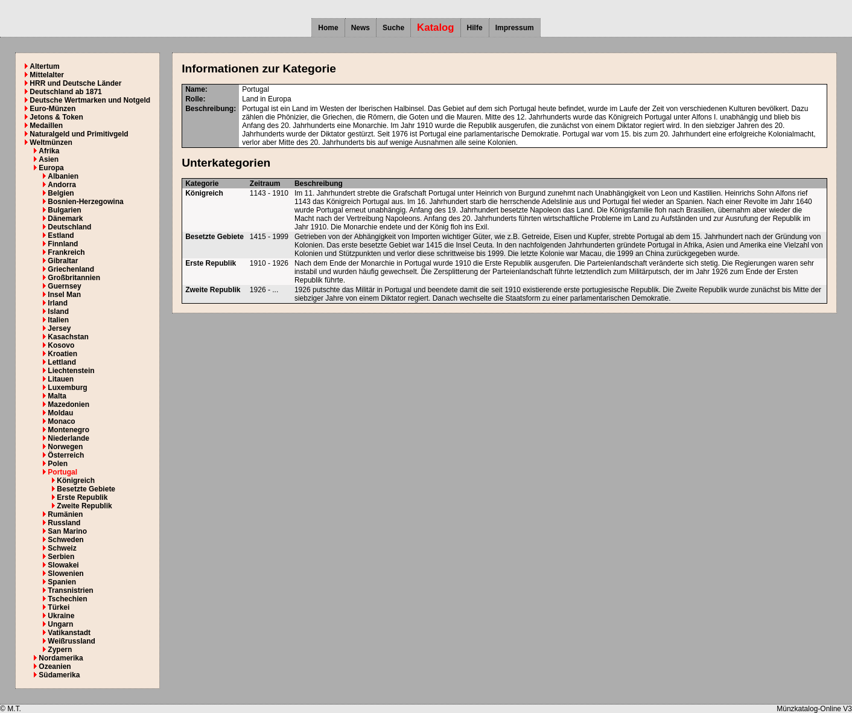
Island (58, 311)
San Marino (67, 531)
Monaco (61, 421)
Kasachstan (68, 337)
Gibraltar (63, 261)
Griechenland (71, 269)
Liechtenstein (71, 370)
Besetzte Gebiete (86, 489)
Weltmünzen (51, 142)
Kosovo (61, 345)
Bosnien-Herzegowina (85, 201)
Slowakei (63, 565)
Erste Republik (82, 497)
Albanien (63, 176)
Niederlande (68, 438)
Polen (58, 463)
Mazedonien (68, 404)
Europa (51, 168)
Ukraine (61, 616)
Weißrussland (71, 641)
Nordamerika (61, 658)
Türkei (58, 607)
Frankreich (66, 252)
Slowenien (65, 573)
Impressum (514, 28)
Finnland (63, 244)
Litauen (61, 379)
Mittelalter (47, 75)
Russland (64, 523)
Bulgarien (64, 210)
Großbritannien (74, 277)
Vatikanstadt (69, 632)
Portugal (62, 472)
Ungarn (60, 624)
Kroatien (62, 354)
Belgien (61, 193)
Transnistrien (70, 590)
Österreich (66, 455)
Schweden (65, 540)
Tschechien (67, 599)
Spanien (62, 582)
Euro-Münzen (52, 108)
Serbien (61, 556)
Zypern (60, 649)
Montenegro (68, 430)
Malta (57, 396)
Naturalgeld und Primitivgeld (79, 134)
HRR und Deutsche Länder (75, 83)
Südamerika (59, 675)
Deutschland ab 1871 (65, 92)
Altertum (44, 66)
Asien (49, 159)
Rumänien (65, 514)
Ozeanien (55, 666)
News (360, 28)
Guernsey (64, 286)
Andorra (62, 185)
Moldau (60, 413)
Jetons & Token (56, 117)
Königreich (76, 480)
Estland (61, 235)
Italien (58, 320)
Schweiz (62, 548)
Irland (58, 303)
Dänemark (65, 218)
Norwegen (65, 447)
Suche (393, 28)
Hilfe (475, 28)
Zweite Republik (84, 506)
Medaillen (46, 125)
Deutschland (69, 227)
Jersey (59, 328)
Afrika (49, 151)
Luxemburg (67, 387)
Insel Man (64, 294)
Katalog (435, 27)
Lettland (62, 362)
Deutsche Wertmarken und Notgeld (90, 100)
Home (328, 28)
